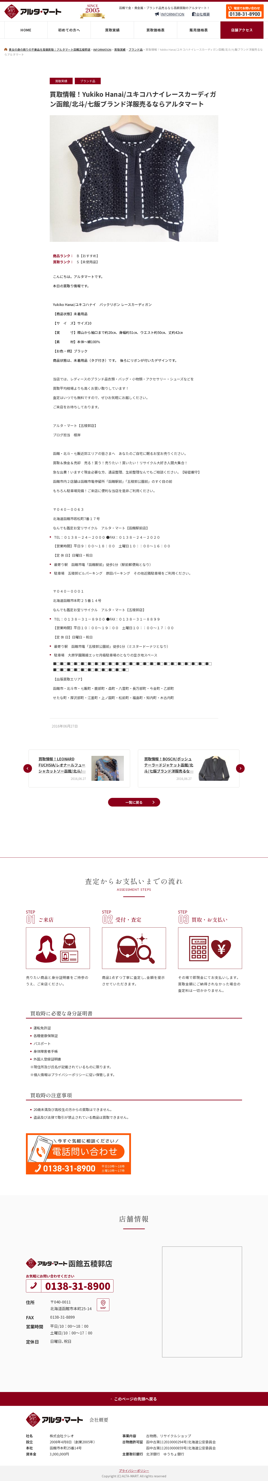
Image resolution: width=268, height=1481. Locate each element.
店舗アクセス (242, 29)
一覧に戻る (134, 802)
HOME (26, 29)
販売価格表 (199, 29)
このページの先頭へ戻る (133, 1399)
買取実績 (112, 29)
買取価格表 (155, 29)
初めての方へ (69, 29)
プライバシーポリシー (134, 1470)
